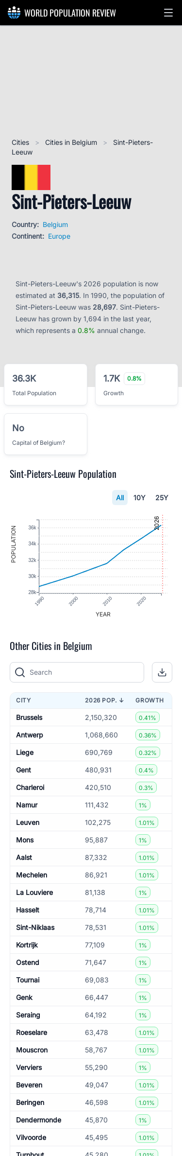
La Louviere (34, 893)
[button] (168, 12)
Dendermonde (38, 1121)
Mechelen (31, 876)
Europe (59, 236)
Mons (24, 841)
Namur (26, 806)
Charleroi (30, 788)
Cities (21, 142)
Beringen (30, 1103)
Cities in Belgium (72, 142)
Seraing (28, 1016)
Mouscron (32, 1051)
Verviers (29, 1068)
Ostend (27, 963)
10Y (139, 497)
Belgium (55, 224)
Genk (24, 998)
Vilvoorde (31, 1138)
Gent (23, 771)
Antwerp (29, 736)
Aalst (24, 858)
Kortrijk (27, 946)
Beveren (29, 1086)
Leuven (27, 823)
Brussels (29, 718)
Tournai (27, 981)
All (120, 497)
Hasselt (27, 911)
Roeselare (31, 1033)
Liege (24, 753)
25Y (161, 497)
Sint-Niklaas (35, 928)
